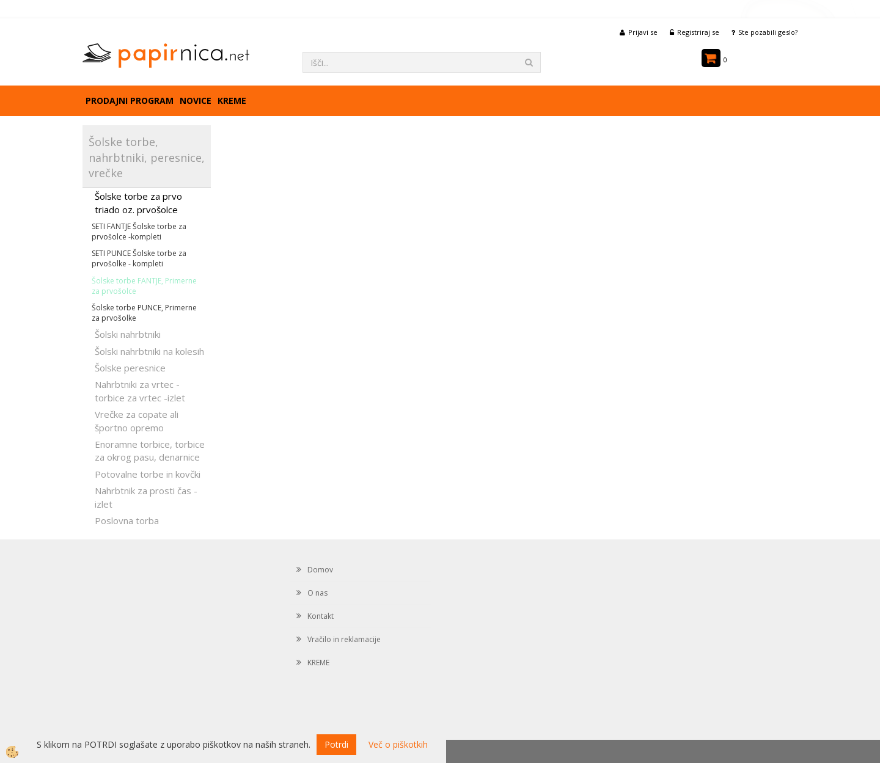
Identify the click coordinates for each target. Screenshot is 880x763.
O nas (317, 593)
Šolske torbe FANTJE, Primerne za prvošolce (144, 286)
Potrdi (336, 744)
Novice (195, 100)
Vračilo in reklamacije (344, 639)
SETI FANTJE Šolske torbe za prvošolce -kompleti (139, 231)
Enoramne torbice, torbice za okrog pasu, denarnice (150, 450)
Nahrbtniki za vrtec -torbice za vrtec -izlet (140, 390)
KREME (232, 100)
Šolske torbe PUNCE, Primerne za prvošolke (144, 312)
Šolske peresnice (130, 368)
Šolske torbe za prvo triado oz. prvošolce (138, 202)
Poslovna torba (127, 520)
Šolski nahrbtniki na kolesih (149, 351)
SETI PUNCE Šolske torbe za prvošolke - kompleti (139, 258)
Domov (320, 569)
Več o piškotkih (398, 744)
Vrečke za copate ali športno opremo (136, 420)
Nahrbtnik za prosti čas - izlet (146, 496)
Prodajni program (130, 100)
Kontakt (320, 616)
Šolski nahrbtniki (128, 334)
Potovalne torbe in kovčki (147, 474)
